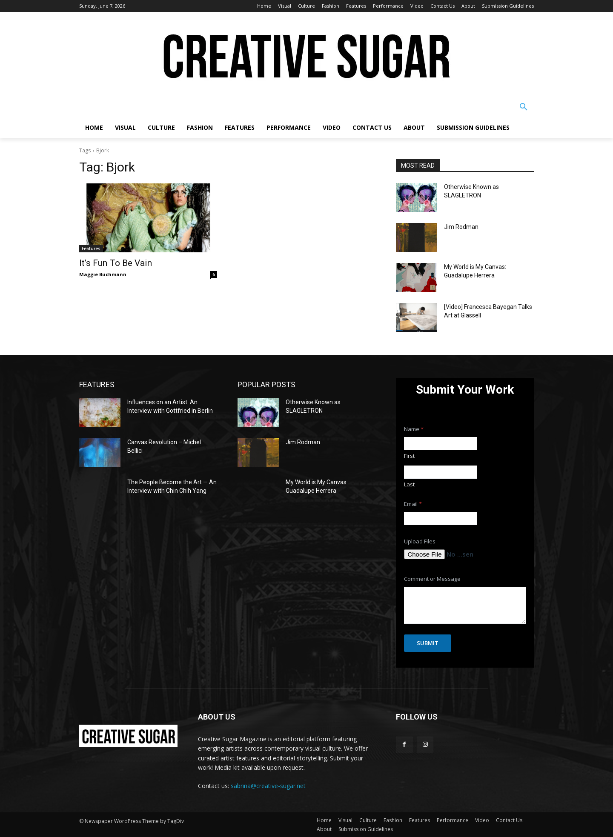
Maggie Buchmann (102, 274)
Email (413, 504)
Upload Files (419, 541)
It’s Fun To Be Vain (115, 263)
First (409, 455)
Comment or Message (432, 579)
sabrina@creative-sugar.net (268, 786)
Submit (427, 643)
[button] (523, 107)
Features (91, 248)
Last (409, 484)
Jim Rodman (461, 226)
